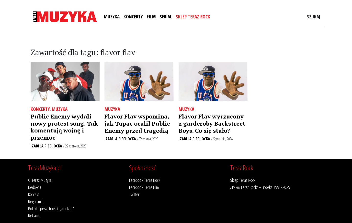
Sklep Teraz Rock (193, 16)
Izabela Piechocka (46, 146)
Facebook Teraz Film (144, 187)
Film (151, 16)
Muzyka (112, 16)
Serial (166, 16)
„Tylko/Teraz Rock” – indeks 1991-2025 (260, 187)
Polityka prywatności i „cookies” (51, 208)
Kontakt (33, 194)
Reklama (34, 215)
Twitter (134, 194)
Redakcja (34, 187)
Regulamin (36, 201)
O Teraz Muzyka (40, 180)
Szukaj (313, 16)
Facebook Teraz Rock (144, 180)
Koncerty (133, 16)
